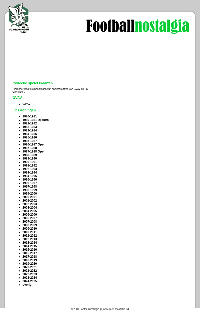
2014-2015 (29, 246)
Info (148, 303)
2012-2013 (29, 239)
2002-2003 (29, 204)
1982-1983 (29, 127)
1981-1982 (29, 123)
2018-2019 (29, 260)
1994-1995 (29, 176)
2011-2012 (29, 235)
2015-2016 (29, 249)
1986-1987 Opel (33, 144)
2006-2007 (29, 218)
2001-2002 (29, 200)
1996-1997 (29, 183)
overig (27, 284)
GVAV (26, 104)
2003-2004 (29, 207)
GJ (127, 309)
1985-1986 (29, 137)
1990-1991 (29, 162)
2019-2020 (29, 263)
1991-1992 (29, 165)
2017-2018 (29, 256)
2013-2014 (29, 242)
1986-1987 (29, 141)
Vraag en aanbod (109, 303)
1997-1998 (29, 186)
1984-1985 (29, 134)
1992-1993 (29, 169)
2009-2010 (29, 228)
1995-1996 (29, 179)
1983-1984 (29, 130)
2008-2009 (29, 225)
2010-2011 (29, 232)
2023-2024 (29, 277)
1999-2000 (29, 193)
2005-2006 (29, 214)
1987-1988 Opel (33, 151)
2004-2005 (29, 211)
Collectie (69, 303)
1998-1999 (29, 190)
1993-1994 (29, 172)
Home (30, 303)
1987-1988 (29, 148)
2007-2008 (29, 221)
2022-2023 (29, 274)
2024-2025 (29, 281)
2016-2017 (29, 253)
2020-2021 (29, 267)
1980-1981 (29, 116)
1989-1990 (29, 158)
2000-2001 (29, 197)
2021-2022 (29, 270)
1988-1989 (29, 155)
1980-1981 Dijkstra (35, 120)
